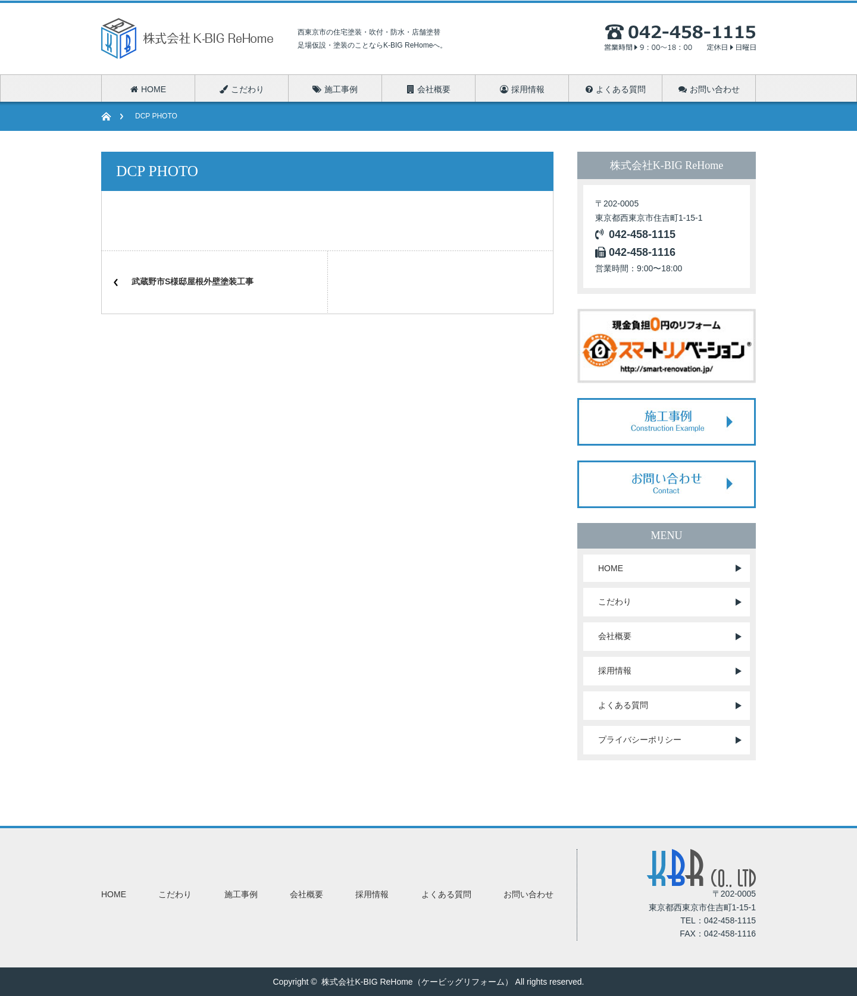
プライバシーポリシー (639, 739)
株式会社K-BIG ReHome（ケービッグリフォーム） (416, 981)
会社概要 (614, 636)
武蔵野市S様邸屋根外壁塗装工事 (193, 281)
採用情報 (614, 670)
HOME (610, 568)
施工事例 (241, 894)
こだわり (614, 601)
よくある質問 (623, 705)
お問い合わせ (528, 894)
